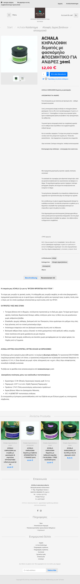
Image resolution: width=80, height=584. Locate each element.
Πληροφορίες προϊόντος (41, 547)
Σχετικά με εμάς (41, 554)
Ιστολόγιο (41, 559)
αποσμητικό (39, 30)
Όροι (41, 523)
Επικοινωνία (41, 556)
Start (10, 27)
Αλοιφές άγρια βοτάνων (55, 27)
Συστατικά (41, 552)
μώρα (10, 445)
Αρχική (60, 3)
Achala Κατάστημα (72, 3)
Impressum (41, 530)
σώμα (50, 445)
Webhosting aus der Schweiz (55, 579)
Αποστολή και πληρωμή (41, 525)
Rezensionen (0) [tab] (48, 278)
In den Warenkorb (58, 74)
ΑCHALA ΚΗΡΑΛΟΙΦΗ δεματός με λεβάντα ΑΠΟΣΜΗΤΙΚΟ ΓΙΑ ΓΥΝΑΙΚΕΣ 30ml (30, 452)
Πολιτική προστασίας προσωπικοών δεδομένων (41, 528)
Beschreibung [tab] (31, 278)
